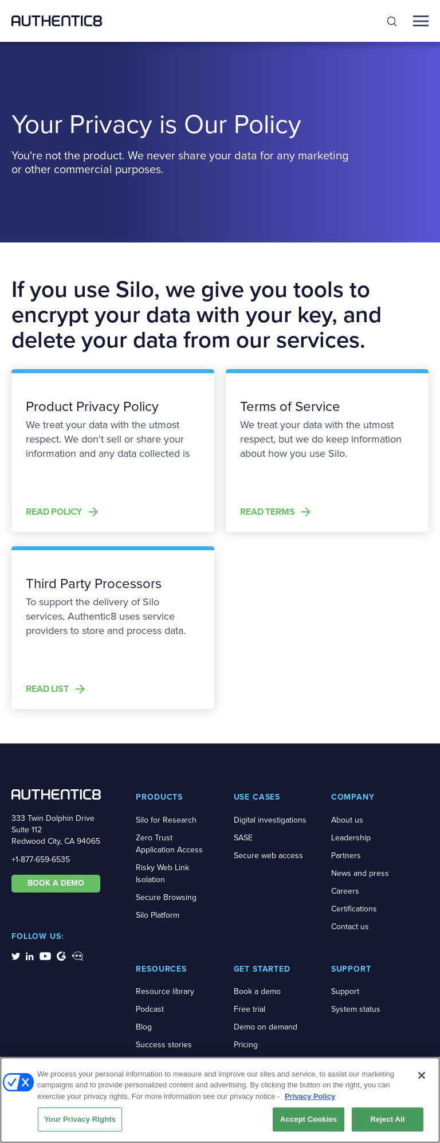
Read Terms (267, 512)
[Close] (421, 1076)
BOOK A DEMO (56, 883)
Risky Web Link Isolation (162, 874)
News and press (360, 873)
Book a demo (257, 991)
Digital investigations (270, 820)
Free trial (249, 1009)
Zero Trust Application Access (169, 844)
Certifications (354, 909)
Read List (47, 689)
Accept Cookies (308, 1121)
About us (347, 820)
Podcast (150, 1009)
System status (355, 1009)
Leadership (351, 838)
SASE (243, 838)
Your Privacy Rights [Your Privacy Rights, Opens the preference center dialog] (80, 1121)
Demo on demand (265, 1027)
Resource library (165, 991)
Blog (144, 1027)
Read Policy (54, 512)
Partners (346, 856)
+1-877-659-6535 (40, 859)
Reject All (387, 1121)
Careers (345, 891)
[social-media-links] (15, 955)
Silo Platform (157, 915)
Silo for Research (166, 820)
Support (345, 991)
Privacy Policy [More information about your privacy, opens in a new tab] (310, 1097)
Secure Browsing (166, 897)
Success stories (164, 1045)
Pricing (246, 1045)
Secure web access (268, 856)
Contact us (350, 927)
